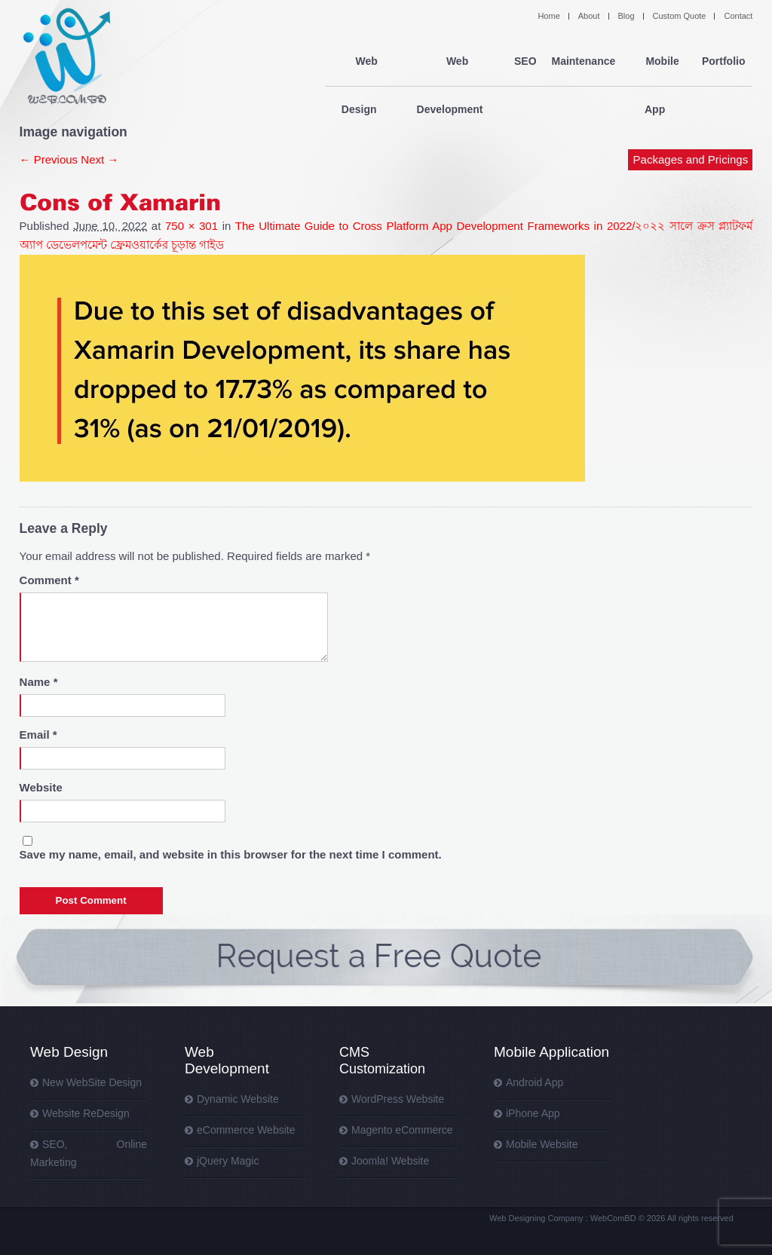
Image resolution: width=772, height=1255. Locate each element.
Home (548, 15)
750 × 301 (191, 225)
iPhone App (533, 1113)
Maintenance (583, 62)
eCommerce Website (246, 1130)
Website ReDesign (86, 1113)
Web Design (362, 62)
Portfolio (724, 62)
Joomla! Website (390, 1161)
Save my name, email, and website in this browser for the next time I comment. (231, 854)
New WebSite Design (92, 1082)
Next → (99, 159)
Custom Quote (679, 15)
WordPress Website (397, 1099)
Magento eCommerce (402, 1130)
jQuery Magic (228, 1161)
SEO (525, 62)
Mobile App (658, 62)
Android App (534, 1082)
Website (41, 787)
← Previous (49, 159)
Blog (626, 15)
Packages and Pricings (691, 111)
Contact (738, 15)
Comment (49, 580)
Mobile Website (541, 1144)
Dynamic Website (238, 1099)
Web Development (452, 62)
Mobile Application (551, 1052)
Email (38, 734)
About (589, 15)
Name (39, 681)
